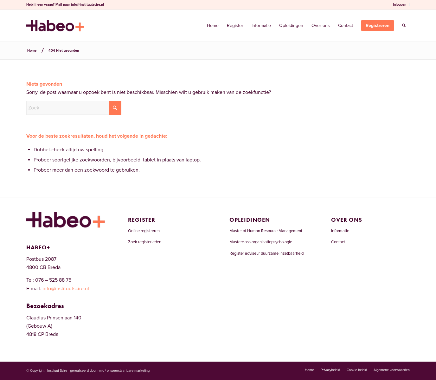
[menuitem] (400, 4)
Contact (338, 242)
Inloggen (399, 5)
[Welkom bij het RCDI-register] (55, 26)
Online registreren (144, 230)
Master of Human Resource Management (265, 230)
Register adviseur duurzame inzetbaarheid (266, 253)
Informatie (340, 230)
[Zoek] (404, 26)
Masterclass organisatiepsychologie (260, 242)
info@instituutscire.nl (87, 5)
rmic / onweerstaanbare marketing (124, 371)
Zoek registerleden (144, 242)
